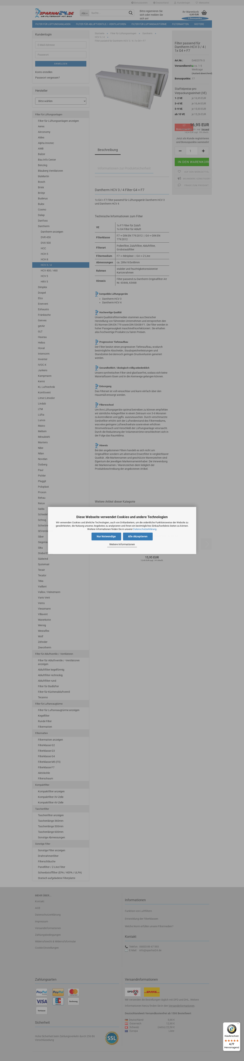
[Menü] (238, 1024)
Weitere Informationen (122, 544)
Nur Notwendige (106, 536)
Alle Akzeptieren (137, 536)
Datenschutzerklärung (144, 529)
